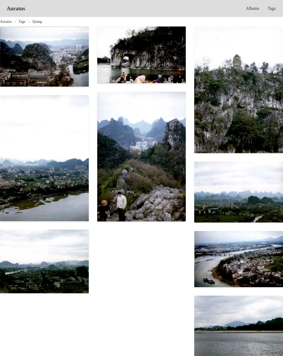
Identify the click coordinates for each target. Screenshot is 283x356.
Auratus (16, 8)
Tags (272, 8)
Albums (252, 8)
